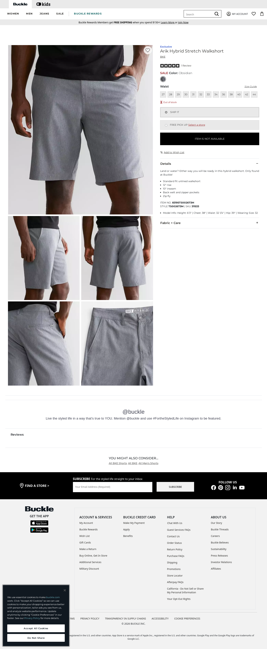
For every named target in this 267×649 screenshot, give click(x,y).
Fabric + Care (209, 223)
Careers (215, 536)
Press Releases (219, 555)
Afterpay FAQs (175, 582)
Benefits (128, 536)
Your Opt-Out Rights (179, 599)
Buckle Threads (220, 529)
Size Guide (251, 86)
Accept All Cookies (36, 628)
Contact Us (173, 536)
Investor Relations (221, 562)
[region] (36, 615)
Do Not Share (36, 637)
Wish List (84, 536)
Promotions (174, 569)
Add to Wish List (172, 152)
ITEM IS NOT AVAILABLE (210, 138)
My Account (86, 523)
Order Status (174, 543)
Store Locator (175, 575)
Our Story (216, 523)
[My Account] (237, 14)
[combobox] (199, 13)
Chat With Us (174, 523)
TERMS (71, 618)
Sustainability (218, 549)
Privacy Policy (32, 618)
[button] (13, 14)
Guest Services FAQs (178, 529)
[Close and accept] (65, 590)
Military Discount (89, 568)
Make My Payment (134, 523)
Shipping (172, 562)
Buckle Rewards (88, 529)
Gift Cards (85, 542)
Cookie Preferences (187, 618)
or (169, 22)
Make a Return (87, 549)
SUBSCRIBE (175, 486)
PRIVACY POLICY (89, 618)
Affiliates (216, 568)
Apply (126, 529)
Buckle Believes (220, 542)
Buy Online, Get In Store (93, 555)
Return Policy (174, 549)
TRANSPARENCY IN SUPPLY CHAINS (125, 618)
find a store (37, 486)
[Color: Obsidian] (163, 79)
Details (209, 163)
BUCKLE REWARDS (88, 13)
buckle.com (53, 597)
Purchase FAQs (175, 556)
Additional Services (90, 562)
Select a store (196, 124)
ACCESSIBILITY (160, 618)
